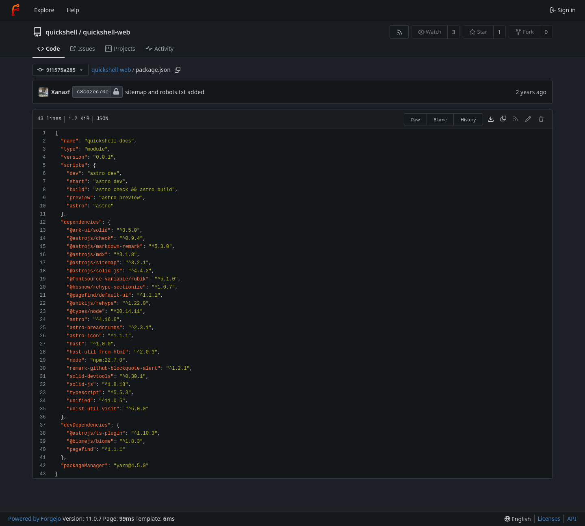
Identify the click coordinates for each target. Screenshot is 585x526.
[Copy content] (503, 119)
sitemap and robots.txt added (164, 92)
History (468, 119)
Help (73, 10)
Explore (44, 10)
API (571, 518)
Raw (415, 119)
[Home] (15, 10)
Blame (440, 119)
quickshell (62, 32)
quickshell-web (106, 32)
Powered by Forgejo (34, 518)
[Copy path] (177, 69)
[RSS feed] (399, 32)
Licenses (549, 518)
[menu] (518, 519)
